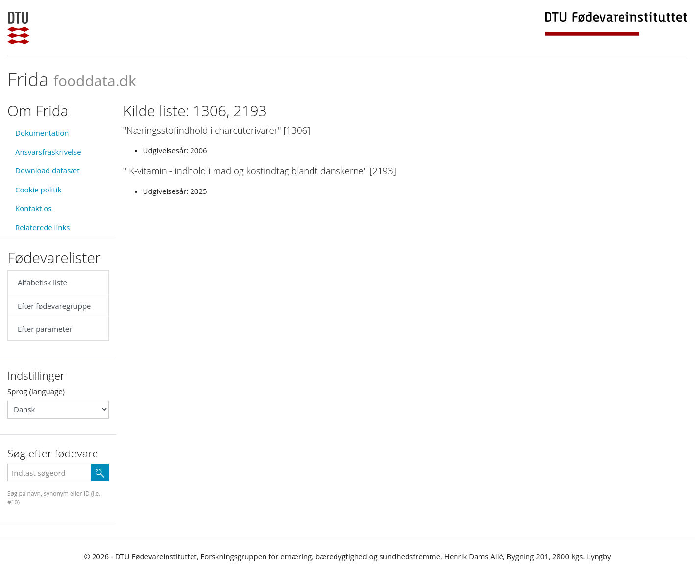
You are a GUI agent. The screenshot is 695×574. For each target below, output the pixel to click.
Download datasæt (47, 170)
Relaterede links (42, 227)
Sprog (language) (36, 391)
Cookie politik (38, 189)
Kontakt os (33, 208)
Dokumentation (42, 133)
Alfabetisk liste (42, 282)
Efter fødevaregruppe (54, 306)
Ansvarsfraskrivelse (48, 152)
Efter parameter (45, 329)
